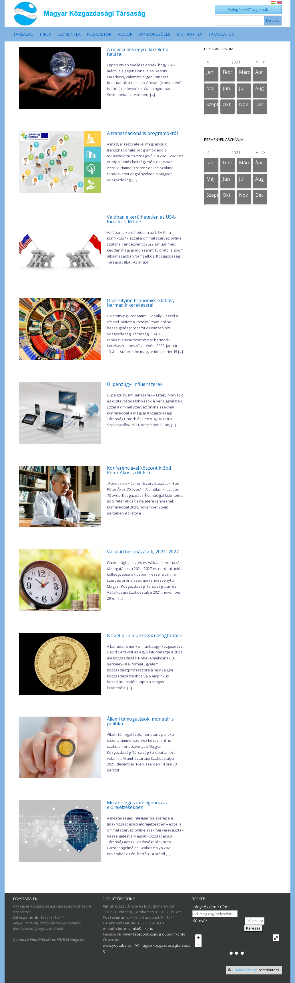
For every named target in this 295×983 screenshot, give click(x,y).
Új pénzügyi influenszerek (135, 384)
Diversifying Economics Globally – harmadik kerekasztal (142, 302)
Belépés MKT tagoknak (248, 9)
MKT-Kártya (189, 34)
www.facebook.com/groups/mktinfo (154, 934)
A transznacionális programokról (142, 133)
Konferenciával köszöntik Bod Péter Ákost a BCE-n (139, 470)
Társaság (23, 34)
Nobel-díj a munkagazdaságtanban (144, 635)
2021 (235, 62)
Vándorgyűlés (154, 34)
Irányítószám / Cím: (210, 907)
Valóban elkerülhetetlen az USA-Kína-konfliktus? (141, 219)
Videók (125, 34)
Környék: (200, 920)
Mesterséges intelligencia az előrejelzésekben (137, 804)
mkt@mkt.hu (142, 928)
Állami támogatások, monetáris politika (140, 721)
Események (69, 34)
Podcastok (99, 34)
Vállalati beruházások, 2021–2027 (143, 552)
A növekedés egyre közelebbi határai (138, 51)
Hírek (45, 34)
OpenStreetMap (245, 970)
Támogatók (221, 34)
